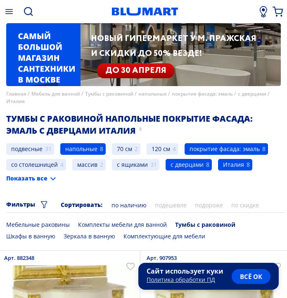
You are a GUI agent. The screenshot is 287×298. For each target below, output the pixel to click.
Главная (16, 93)
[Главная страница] (145, 12)
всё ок (251, 276)
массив (87, 164)
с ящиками (132, 164)
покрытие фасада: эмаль (202, 93)
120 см (161, 149)
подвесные (27, 149)
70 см (124, 149)
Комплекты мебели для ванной (122, 224)
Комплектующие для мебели (164, 236)
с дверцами (252, 93)
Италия (15, 101)
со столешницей (34, 164)
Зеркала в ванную (89, 236)
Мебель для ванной (55, 93)
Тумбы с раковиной (109, 93)
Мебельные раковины (38, 224)
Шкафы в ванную (30, 236)
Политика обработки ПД (181, 280)
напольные (152, 93)
